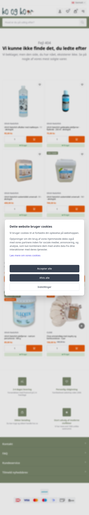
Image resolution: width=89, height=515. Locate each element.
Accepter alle (44, 268)
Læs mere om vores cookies (25, 255)
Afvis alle (44, 277)
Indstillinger (44, 287)
